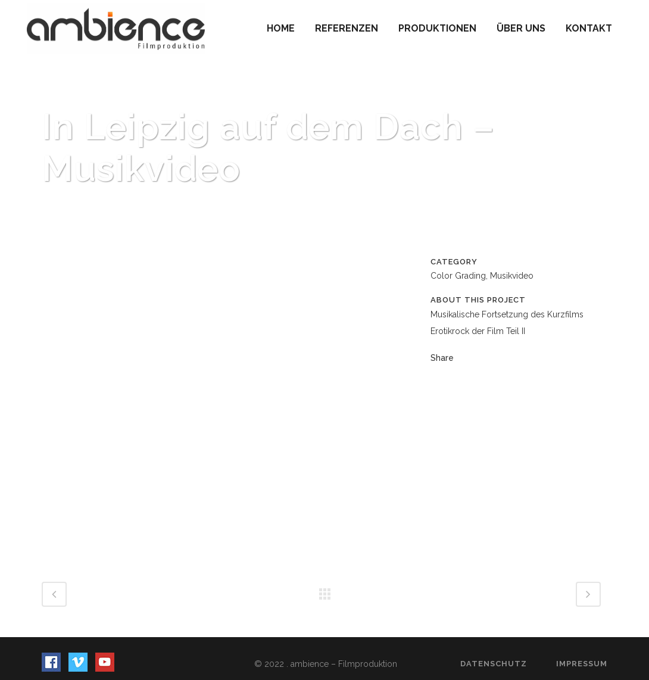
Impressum (581, 663)
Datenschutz (493, 663)
